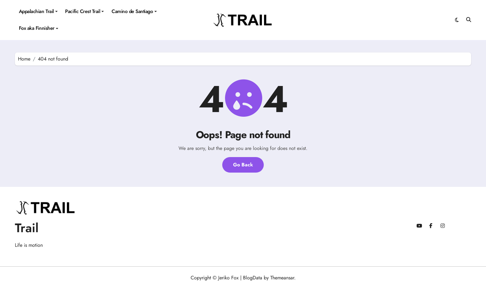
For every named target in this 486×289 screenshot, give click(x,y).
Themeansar (282, 277)
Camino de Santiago (134, 11)
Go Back (243, 164)
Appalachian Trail (38, 11)
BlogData (252, 277)
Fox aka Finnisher (38, 28)
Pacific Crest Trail (84, 11)
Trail (26, 228)
